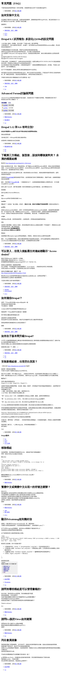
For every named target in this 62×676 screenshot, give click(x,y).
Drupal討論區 (10, 177)
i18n (6, 86)
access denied (8, 291)
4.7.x (6, 33)
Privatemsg (7, 586)
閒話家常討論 (8, 146)
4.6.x (6, 35)
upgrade (7, 289)
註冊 (20, 11)
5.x (5, 123)
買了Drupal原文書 (14, 182)
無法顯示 (7, 120)
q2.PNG (5, 108)
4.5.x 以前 (7, 443)
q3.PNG (5, 110)
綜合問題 (7, 583)
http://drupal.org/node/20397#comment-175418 (13, 273)
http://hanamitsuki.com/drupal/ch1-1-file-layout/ (18, 163)
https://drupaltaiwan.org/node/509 (16, 366)
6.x (5, 89)
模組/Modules (8, 117)
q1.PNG (5, 105)
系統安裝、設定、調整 (11, 30)
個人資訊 (7, 515)
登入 (16, 11)
